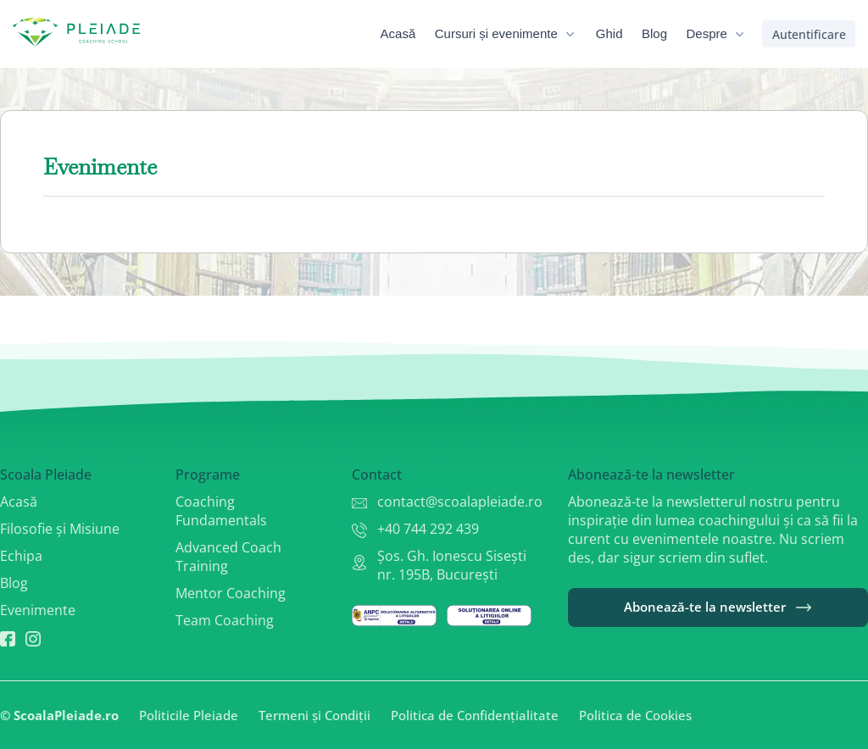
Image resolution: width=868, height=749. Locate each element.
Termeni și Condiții (314, 715)
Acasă (18, 501)
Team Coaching (224, 620)
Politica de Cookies (635, 715)
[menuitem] (410, 34)
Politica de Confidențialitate (475, 715)
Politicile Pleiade (188, 715)
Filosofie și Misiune (60, 528)
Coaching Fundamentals (221, 511)
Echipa (21, 555)
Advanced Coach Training (228, 556)
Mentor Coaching (230, 593)
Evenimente (37, 610)
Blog (14, 583)
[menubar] (575, 34)
